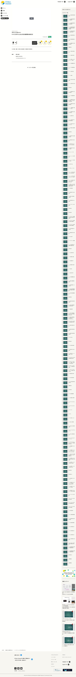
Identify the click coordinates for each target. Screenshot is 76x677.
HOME (3, 650)
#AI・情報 (13, 49)
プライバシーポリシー (21, 670)
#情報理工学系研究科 (28, 49)
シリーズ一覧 (53, 657)
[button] (40, 43)
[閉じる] (36, 41)
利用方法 (63, 654)
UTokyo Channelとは (54, 654)
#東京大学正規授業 (21, 49)
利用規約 (15, 670)
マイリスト (53, 666)
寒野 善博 (17, 54)
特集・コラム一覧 (54, 661)
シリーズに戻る (31, 67)
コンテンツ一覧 (53, 659)
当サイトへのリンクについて (66, 657)
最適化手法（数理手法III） (16, 32)
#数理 (17, 49)
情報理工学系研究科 (15, 31)
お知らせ (52, 664)
